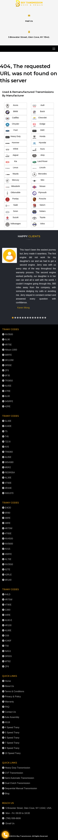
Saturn (38, 206)
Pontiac (12, 199)
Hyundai (39, 143)
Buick (38, 112)
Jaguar (11, 156)
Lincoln (39, 168)
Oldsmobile (12, 193)
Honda (38, 137)
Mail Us (29, 21)
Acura (11, 106)
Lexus (11, 168)
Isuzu (38, 150)
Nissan (38, 187)
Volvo (38, 224)
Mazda (11, 174)
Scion (11, 212)
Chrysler (12, 125)
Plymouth (39, 193)
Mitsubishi (12, 187)
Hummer (12, 143)
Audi (38, 106)
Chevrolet (39, 118)
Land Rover (39, 162)
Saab (11, 206)
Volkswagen (13, 224)
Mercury (12, 181)
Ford (11, 131)
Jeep (38, 156)
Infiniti (11, 150)
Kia (11, 162)
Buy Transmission (24, 836)
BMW (11, 112)
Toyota (38, 218)
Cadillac (12, 118)
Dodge (38, 125)
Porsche (39, 199)
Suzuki (11, 218)
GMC (38, 131)
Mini (38, 181)
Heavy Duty (13, 137)
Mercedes (39, 174)
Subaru (39, 212)
